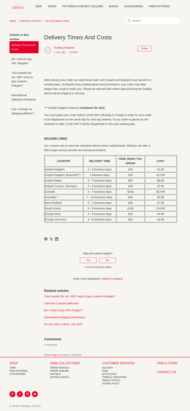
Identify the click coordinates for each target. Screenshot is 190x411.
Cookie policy (110, 383)
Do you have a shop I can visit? (63, 324)
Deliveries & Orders (30, 20)
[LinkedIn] (56, 239)
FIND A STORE (167, 363)
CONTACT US (166, 372)
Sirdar (12, 20)
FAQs (105, 371)
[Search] (153, 20)
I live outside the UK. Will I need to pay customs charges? (22, 79)
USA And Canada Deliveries (61, 303)
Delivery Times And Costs (23, 47)
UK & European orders (57, 20)
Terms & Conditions (114, 377)
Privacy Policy (111, 380)
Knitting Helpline (64, 47)
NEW (39, 6)
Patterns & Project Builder (82, 6)
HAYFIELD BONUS (59, 377)
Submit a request (112, 278)
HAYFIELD (55, 374)
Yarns (52, 6)
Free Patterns (159, 6)
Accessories (133, 6)
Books (113, 6)
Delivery (107, 367)
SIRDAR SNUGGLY (60, 367)
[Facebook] (46, 239)
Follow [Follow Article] (144, 48)
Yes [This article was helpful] (88, 260)
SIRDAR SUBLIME (59, 371)
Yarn (12, 367)
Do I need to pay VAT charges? (21, 61)
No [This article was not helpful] (107, 260)
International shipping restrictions (23, 97)
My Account (109, 374)
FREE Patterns (18, 371)
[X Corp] (51, 239)
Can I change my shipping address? (22, 111)
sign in (55, 354)
